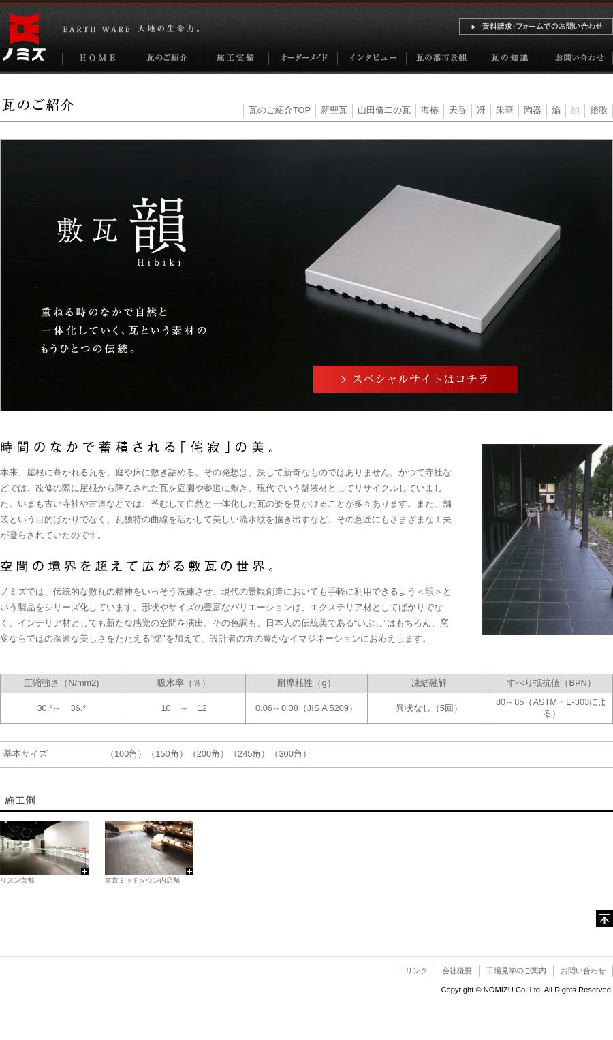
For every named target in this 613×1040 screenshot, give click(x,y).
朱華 (505, 110)
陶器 (532, 110)
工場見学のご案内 (516, 970)
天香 (458, 110)
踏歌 (599, 110)
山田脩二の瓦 (384, 110)
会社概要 (457, 970)
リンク (416, 970)
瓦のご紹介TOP (280, 110)
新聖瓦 (334, 110)
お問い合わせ (583, 970)
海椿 (430, 110)
